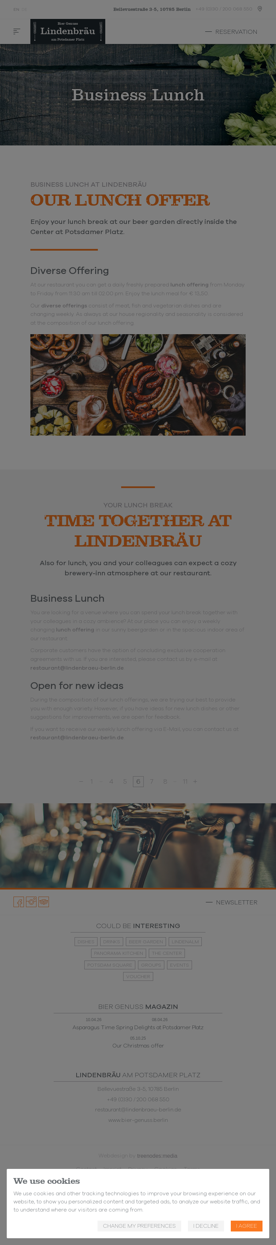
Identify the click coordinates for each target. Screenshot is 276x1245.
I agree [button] (246, 1226)
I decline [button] (206, 1226)
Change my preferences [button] (139, 1226)
